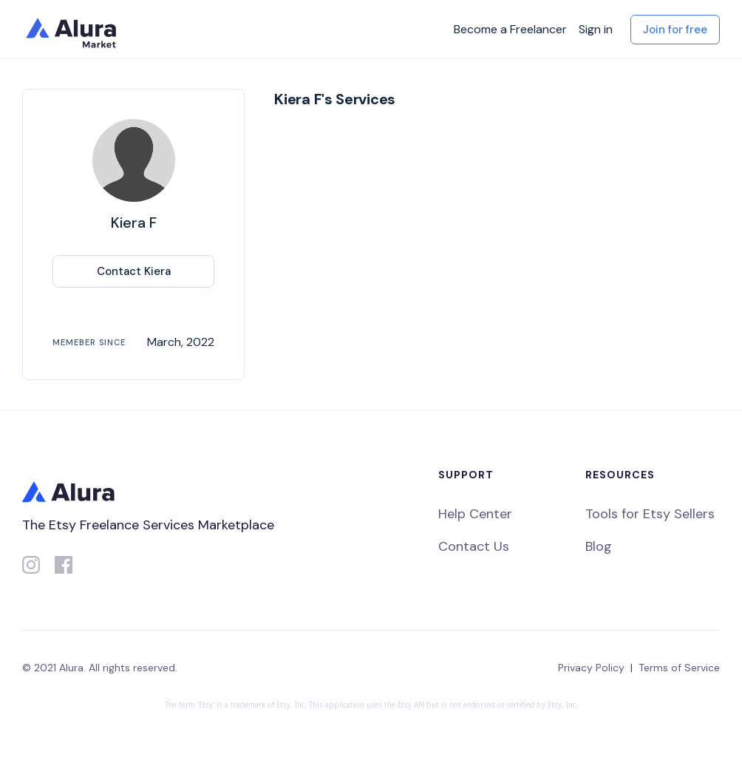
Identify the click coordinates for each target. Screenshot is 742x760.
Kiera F (134, 222)
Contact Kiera (134, 271)
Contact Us (473, 546)
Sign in (596, 29)
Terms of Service (679, 667)
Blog (598, 546)
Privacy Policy (591, 667)
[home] (74, 29)
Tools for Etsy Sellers (650, 513)
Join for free (675, 29)
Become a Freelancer (510, 29)
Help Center (475, 513)
